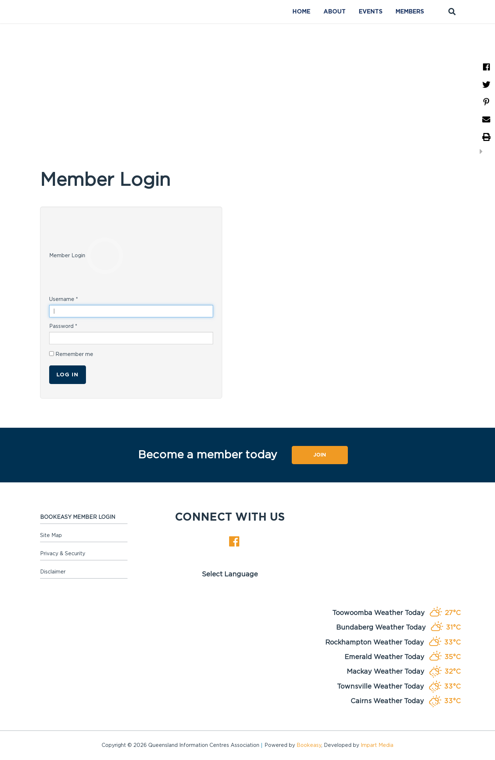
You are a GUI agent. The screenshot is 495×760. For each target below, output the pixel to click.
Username (63, 299)
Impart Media (377, 745)
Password (63, 326)
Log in (67, 374)
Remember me (71, 354)
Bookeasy (308, 745)
